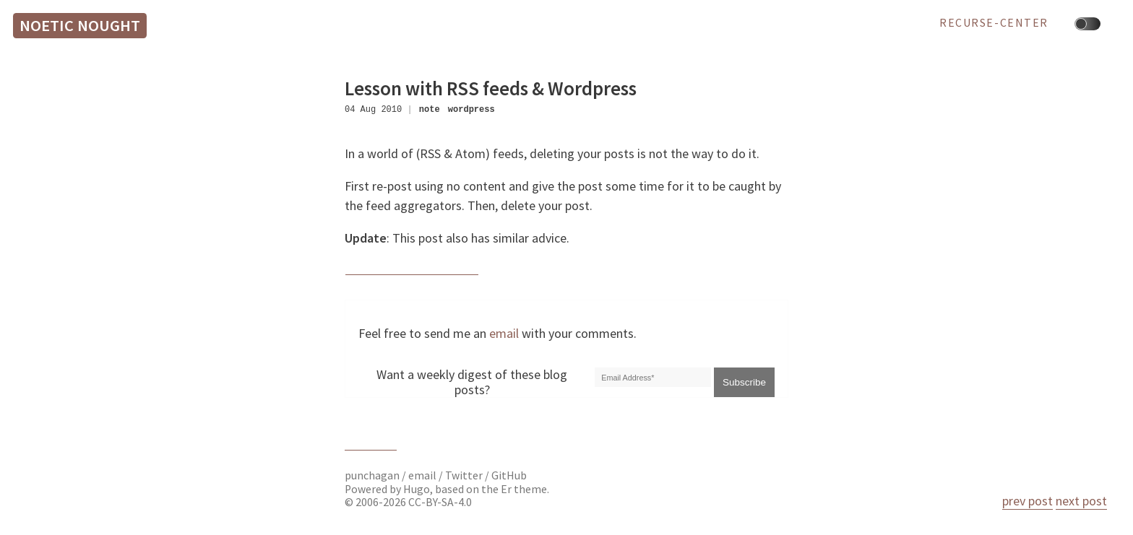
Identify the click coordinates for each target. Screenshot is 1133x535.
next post (1081, 500)
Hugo (416, 489)
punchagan (373, 475)
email (504, 333)
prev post (1027, 500)
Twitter (464, 475)
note (429, 109)
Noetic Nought (80, 25)
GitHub (509, 475)
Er (506, 489)
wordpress (471, 109)
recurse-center (993, 23)
